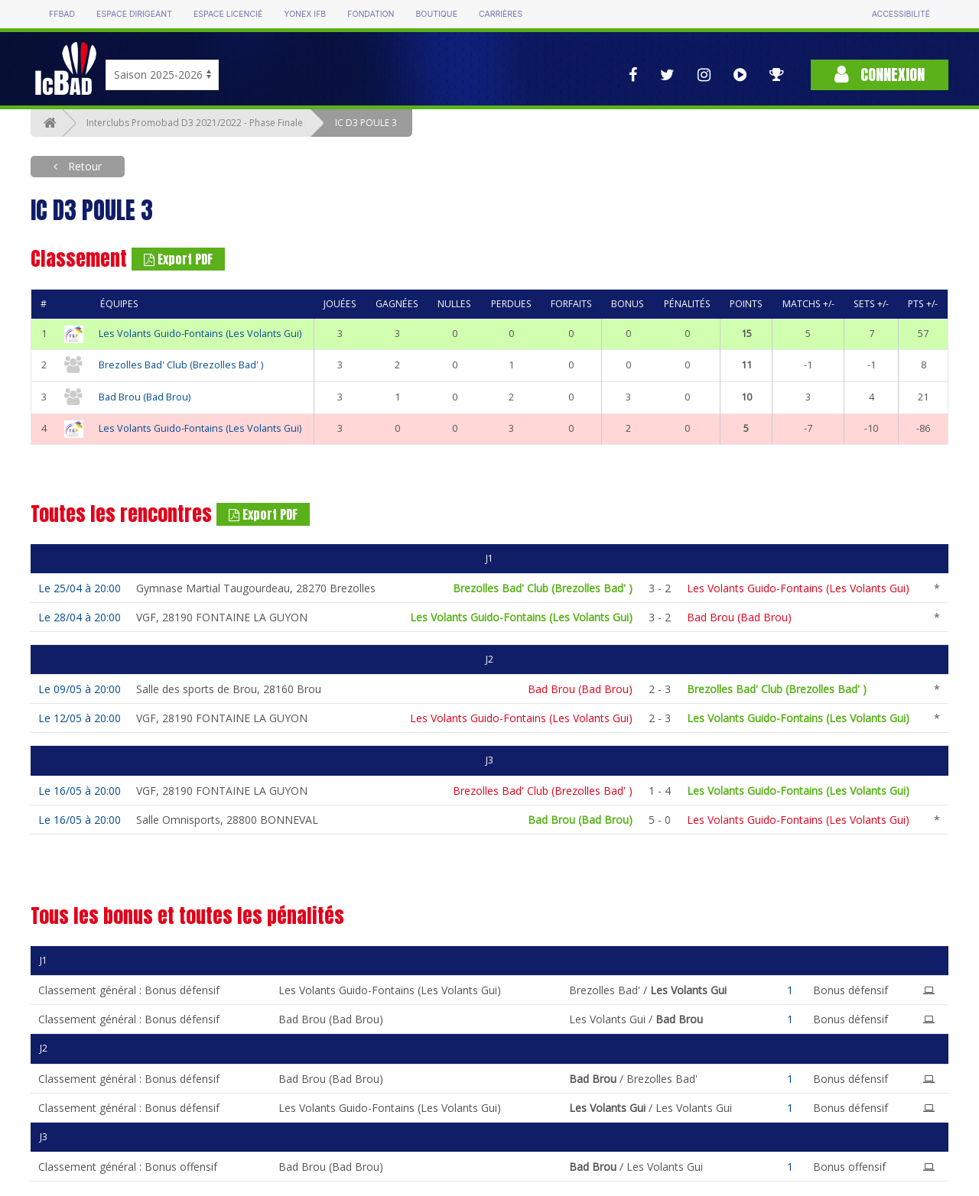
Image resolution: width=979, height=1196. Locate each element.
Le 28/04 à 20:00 (79, 617)
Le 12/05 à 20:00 (79, 718)
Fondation (370, 14)
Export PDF (178, 259)
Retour (83, 166)
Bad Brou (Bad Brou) (144, 397)
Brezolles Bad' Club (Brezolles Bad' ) (181, 364)
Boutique (436, 14)
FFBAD (62, 14)
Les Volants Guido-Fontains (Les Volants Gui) (200, 333)
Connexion (879, 74)
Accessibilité (901, 14)
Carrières (500, 14)
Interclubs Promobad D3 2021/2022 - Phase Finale (194, 122)
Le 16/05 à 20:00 (79, 790)
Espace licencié (228, 14)
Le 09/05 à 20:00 (79, 689)
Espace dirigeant (134, 14)
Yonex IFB (305, 14)
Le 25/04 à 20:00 (79, 588)
